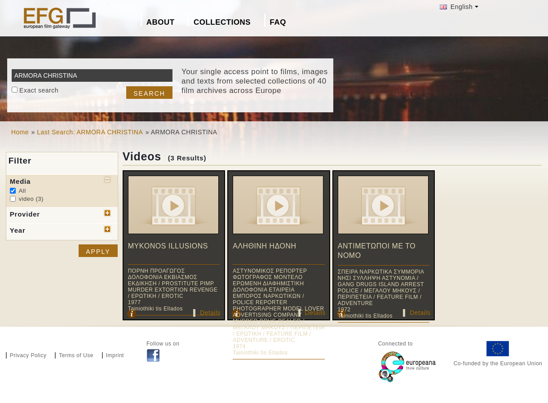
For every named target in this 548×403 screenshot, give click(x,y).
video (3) (31, 198)
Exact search (38, 90)
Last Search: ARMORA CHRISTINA (90, 132)
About (160, 22)
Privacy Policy (28, 355)
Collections (222, 22)
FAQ (278, 22)
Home (20, 132)
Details (210, 312)
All (22, 190)
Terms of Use (76, 355)
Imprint (115, 355)
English (456, 6)
